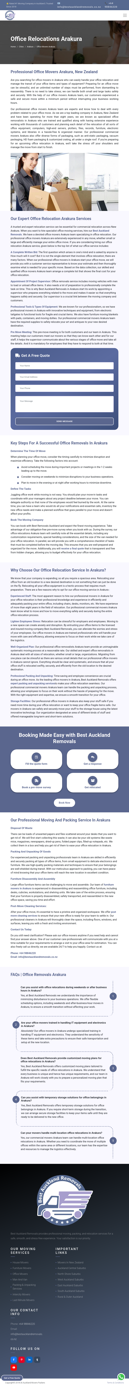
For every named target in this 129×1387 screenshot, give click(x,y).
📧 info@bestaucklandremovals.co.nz (79, 5)
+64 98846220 (27, 953)
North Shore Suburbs (69, 1273)
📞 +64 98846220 (111, 5)
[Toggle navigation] (125, 15)
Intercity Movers (21, 1294)
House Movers (20, 1262)
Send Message (64, 421)
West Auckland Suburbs (71, 1279)
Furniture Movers (22, 1268)
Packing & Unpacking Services (24, 1286)
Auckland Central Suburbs (72, 1268)
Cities (21, 47)
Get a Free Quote (13, 1378)
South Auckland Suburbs (71, 1291)
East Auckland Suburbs (70, 1285)
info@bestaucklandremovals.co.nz (38, 956)
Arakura (30, 47)
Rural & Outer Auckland (70, 1296)
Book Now (64, 802)
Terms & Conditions (115, 1383)
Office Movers (20, 1273)
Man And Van (20, 1279)
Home (13, 47)
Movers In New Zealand (70, 1262)
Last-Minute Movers (23, 1300)
